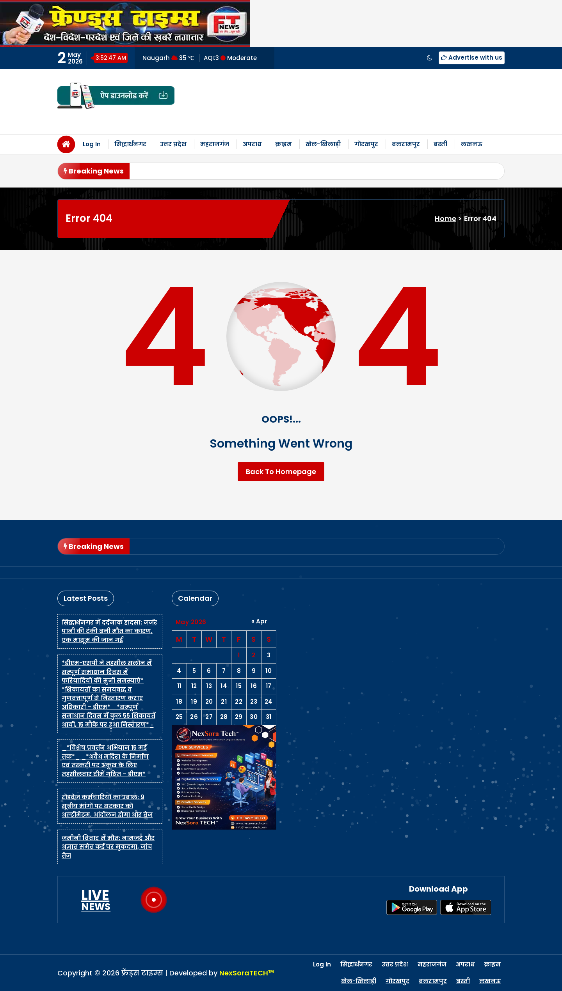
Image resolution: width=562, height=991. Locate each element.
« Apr (259, 621)
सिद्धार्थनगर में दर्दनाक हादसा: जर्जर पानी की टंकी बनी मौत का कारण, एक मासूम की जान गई (109, 631)
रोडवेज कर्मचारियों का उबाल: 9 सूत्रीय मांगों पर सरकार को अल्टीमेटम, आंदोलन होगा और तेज (107, 806)
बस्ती (440, 144)
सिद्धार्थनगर (130, 144)
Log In (92, 144)
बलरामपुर (406, 144)
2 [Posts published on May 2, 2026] (254, 655)
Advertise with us (471, 57)
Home (445, 218)
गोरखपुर (366, 144)
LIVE (95, 899)
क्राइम (283, 144)
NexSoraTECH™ (246, 973)
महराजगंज (214, 144)
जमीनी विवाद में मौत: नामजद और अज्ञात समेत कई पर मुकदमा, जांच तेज (108, 847)
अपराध (252, 144)
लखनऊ (471, 144)
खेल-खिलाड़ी (323, 144)
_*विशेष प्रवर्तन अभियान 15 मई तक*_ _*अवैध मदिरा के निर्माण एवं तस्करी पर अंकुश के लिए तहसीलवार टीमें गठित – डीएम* (105, 760)
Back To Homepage (281, 471)
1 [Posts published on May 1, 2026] (239, 655)
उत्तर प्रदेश (173, 144)
